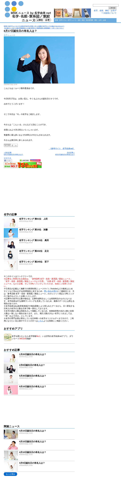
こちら (40, 321)
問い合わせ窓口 (50, 291)
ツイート (7, 158)
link (39, 222)
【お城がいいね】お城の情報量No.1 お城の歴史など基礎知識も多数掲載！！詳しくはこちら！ (34, 28)
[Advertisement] (39, 189)
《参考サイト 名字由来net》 (62, 148)
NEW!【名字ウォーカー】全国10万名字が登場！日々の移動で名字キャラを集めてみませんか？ (34, 26)
